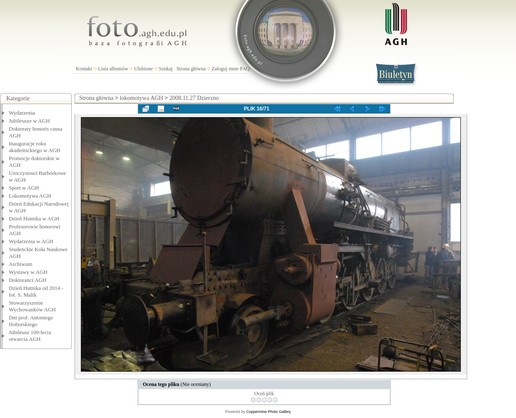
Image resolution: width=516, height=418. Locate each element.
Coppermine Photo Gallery (268, 412)
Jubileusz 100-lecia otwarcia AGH (30, 335)
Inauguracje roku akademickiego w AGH (34, 146)
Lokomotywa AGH (30, 196)
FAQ (245, 69)
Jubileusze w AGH (29, 121)
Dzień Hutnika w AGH (34, 218)
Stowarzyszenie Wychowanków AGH (32, 306)
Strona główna (191, 69)
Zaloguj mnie (224, 69)
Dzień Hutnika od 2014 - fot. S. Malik (36, 291)
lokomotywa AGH (141, 98)
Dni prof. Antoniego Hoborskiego (31, 320)
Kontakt (84, 69)
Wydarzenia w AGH (31, 241)
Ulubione (143, 69)
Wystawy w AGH (28, 272)
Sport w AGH (24, 188)
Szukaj (166, 69)
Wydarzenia (22, 113)
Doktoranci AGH (27, 280)
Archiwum (20, 264)
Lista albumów (113, 69)
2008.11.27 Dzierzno (194, 98)
